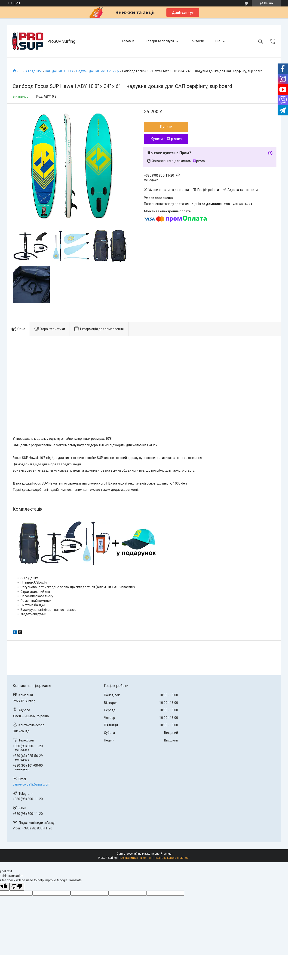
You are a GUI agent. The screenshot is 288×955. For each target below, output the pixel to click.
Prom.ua (166, 853)
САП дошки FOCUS (59, 71)
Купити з (166, 139)
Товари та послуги (160, 41)
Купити (166, 126)
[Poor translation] (16, 887)
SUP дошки (33, 71)
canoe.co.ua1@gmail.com (31, 784)
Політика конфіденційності (172, 857)
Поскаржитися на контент (136, 857)
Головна (128, 41)
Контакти (197, 41)
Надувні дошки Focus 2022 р (97, 71)
